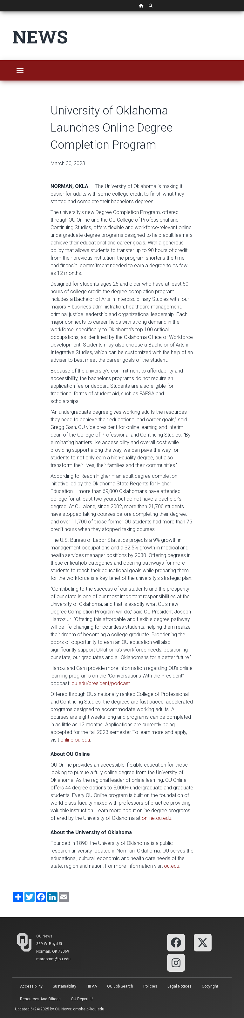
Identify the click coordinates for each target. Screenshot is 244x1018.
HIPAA (91, 986)
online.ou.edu (75, 740)
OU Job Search (120, 986)
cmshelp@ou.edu (88, 1009)
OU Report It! (82, 999)
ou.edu (171, 866)
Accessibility (31, 986)
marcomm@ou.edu (53, 959)
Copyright (210, 986)
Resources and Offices (40, 999)
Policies (150, 986)
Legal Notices (179, 986)
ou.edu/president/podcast (100, 683)
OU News (44, 936)
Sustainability (64, 986)
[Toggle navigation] (20, 70)
